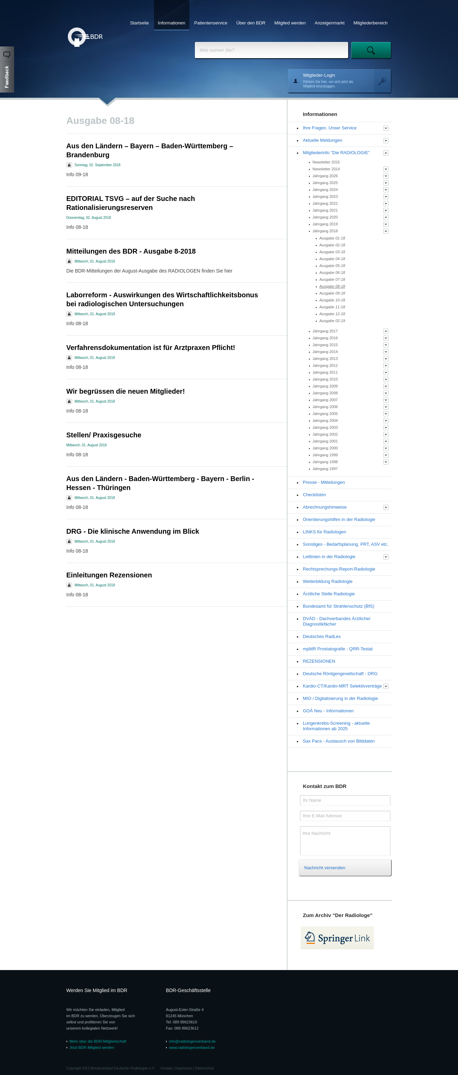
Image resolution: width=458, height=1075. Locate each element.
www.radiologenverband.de (192, 1047)
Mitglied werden (290, 22)
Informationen (172, 22)
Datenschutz (204, 1068)
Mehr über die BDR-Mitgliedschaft (98, 1041)
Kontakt (167, 1068)
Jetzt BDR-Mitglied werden (92, 1047)
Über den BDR (251, 22)
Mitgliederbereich (371, 22)
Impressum (183, 1068)
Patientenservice (210, 22)
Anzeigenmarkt (330, 22)
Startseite (139, 22)
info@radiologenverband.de (192, 1041)
